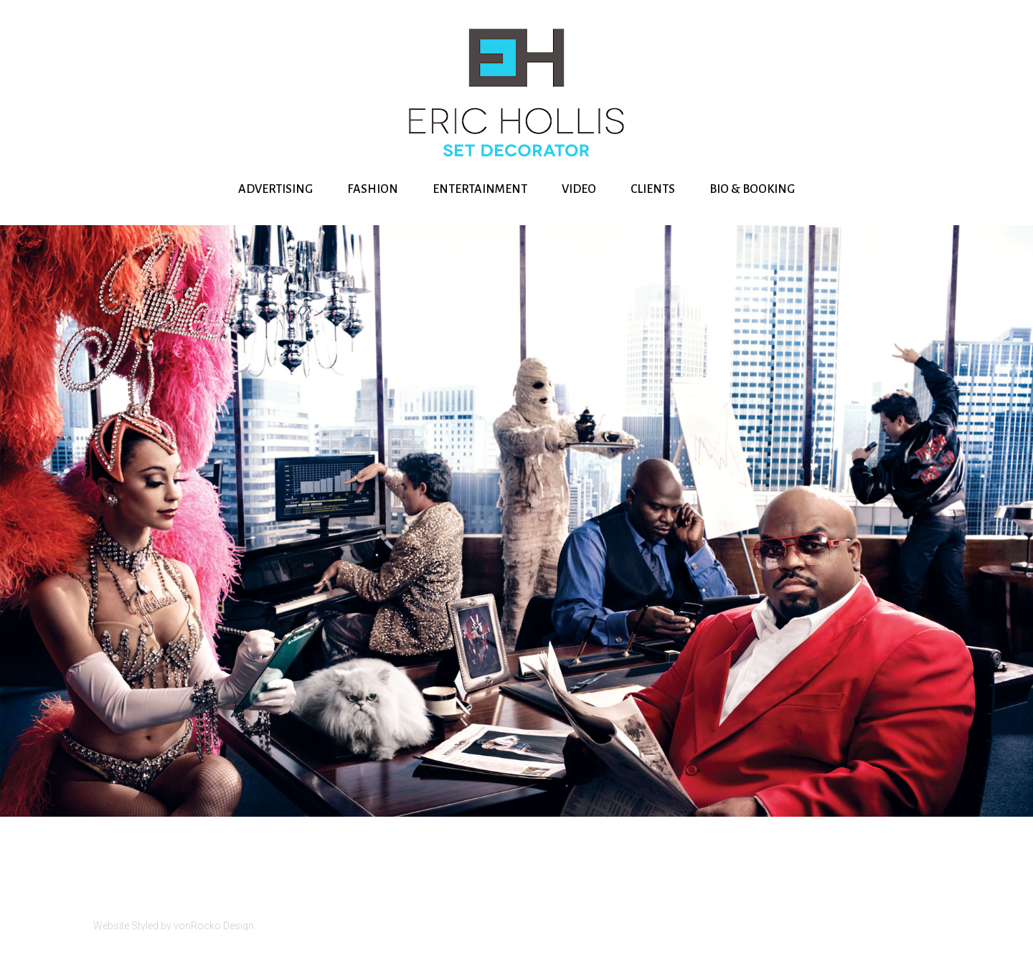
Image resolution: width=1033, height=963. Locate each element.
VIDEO (579, 189)
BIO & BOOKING (752, 189)
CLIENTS (653, 189)
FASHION (372, 189)
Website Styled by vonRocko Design (173, 925)
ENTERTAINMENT (480, 189)
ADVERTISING (275, 189)
